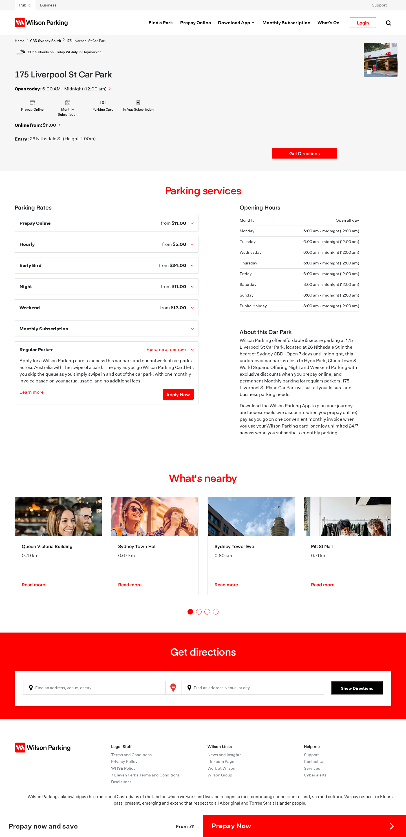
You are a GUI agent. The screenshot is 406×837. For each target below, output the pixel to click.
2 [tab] (199, 612)
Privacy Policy (124, 761)
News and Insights (224, 755)
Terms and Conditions (131, 755)
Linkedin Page (221, 761)
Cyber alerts (315, 775)
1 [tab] (190, 612)
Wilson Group (220, 775)
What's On (328, 22)
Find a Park (161, 22)
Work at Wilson (221, 768)
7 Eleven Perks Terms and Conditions (145, 775)
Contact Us (314, 761)
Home (20, 41)
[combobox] (94, 687)
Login (363, 22)
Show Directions (357, 688)
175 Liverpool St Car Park (87, 41)
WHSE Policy (123, 768)
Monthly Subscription (286, 22)
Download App (236, 22)
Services (312, 768)
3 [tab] (207, 612)
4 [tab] (216, 612)
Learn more (31, 392)
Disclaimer (121, 782)
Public (25, 5)
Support (379, 5)
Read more (33, 584)
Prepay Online (195, 22)
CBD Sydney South (45, 41)
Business (48, 5)
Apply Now (178, 394)
